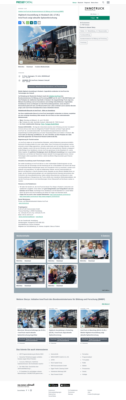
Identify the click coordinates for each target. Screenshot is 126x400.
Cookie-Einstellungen (94, 394)
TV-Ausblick (85, 360)
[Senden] (39, 22)
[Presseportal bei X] (28, 390)
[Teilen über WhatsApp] (27, 22)
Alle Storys (94, 14)
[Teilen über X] (23, 22)
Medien (82, 31)
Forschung (83, 42)
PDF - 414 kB (36, 77)
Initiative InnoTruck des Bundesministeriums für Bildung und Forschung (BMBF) (41, 11)
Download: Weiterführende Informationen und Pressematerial (47, 86)
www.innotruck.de (24, 203)
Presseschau (86, 368)
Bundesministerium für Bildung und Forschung (93, 38)
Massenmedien (103, 31)
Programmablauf (87, 357)
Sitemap (70, 394)
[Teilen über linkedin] (35, 22)
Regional (87, 2)
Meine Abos (94, 2)
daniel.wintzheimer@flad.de (26, 216)
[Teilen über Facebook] (19, 22)
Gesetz (84, 371)
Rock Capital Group (56, 362)
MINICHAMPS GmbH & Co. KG (60, 357)
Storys (75, 2)
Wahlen (84, 365)
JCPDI (53, 360)
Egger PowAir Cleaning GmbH (59, 368)
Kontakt (90, 390)
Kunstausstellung (85, 35)
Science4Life (54, 354)
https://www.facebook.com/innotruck (60, 194)
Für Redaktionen (73, 390)
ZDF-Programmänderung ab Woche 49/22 (31, 354)
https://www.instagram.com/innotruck (49, 196)
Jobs (89, 392)
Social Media (52, 396)
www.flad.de (39, 216)
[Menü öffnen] (108, 2)
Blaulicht (80, 2)
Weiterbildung (92, 31)
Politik (84, 362)
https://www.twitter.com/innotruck (29, 196)
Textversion (71, 392)
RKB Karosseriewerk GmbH (59, 365)
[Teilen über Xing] (31, 22)
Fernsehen (85, 354)
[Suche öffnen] (103, 2)
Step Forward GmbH (57, 374)
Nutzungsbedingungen (55, 392)
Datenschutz (52, 394)
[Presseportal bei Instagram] (30, 390)
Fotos (42, 124)
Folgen (94, 18)
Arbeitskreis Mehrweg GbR (58, 371)
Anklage (84, 374)
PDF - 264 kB (35, 81)
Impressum (52, 390)
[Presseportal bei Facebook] (26, 390)
